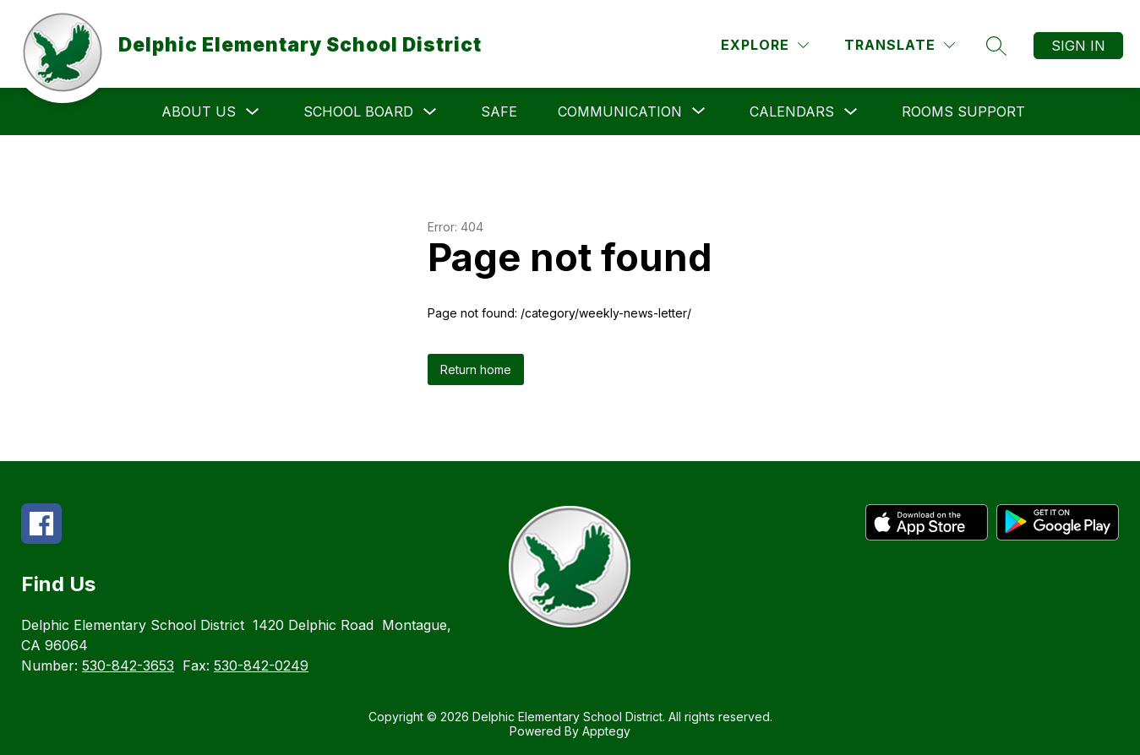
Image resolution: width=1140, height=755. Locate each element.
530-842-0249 (261, 665)
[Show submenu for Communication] (620, 111)
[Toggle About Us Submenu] (253, 111)
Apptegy (606, 731)
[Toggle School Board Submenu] (430, 111)
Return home (475, 369)
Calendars (792, 111)
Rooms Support (963, 111)
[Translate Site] (899, 45)
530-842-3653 (128, 665)
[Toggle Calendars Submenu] (851, 111)
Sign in (1078, 45)
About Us (198, 111)
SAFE (499, 111)
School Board (358, 111)
